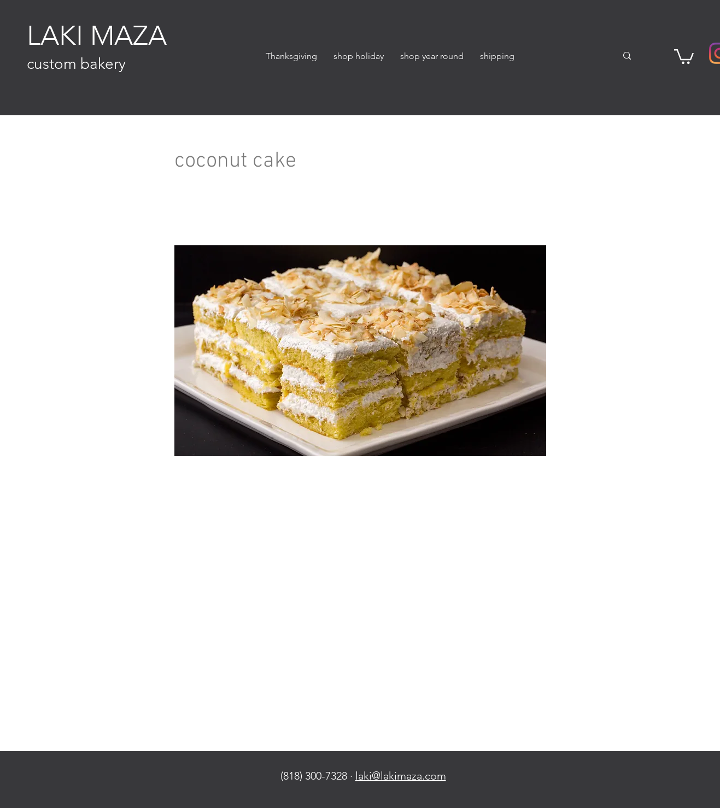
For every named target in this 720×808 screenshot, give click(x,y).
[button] (358, 56)
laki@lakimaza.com (400, 775)
